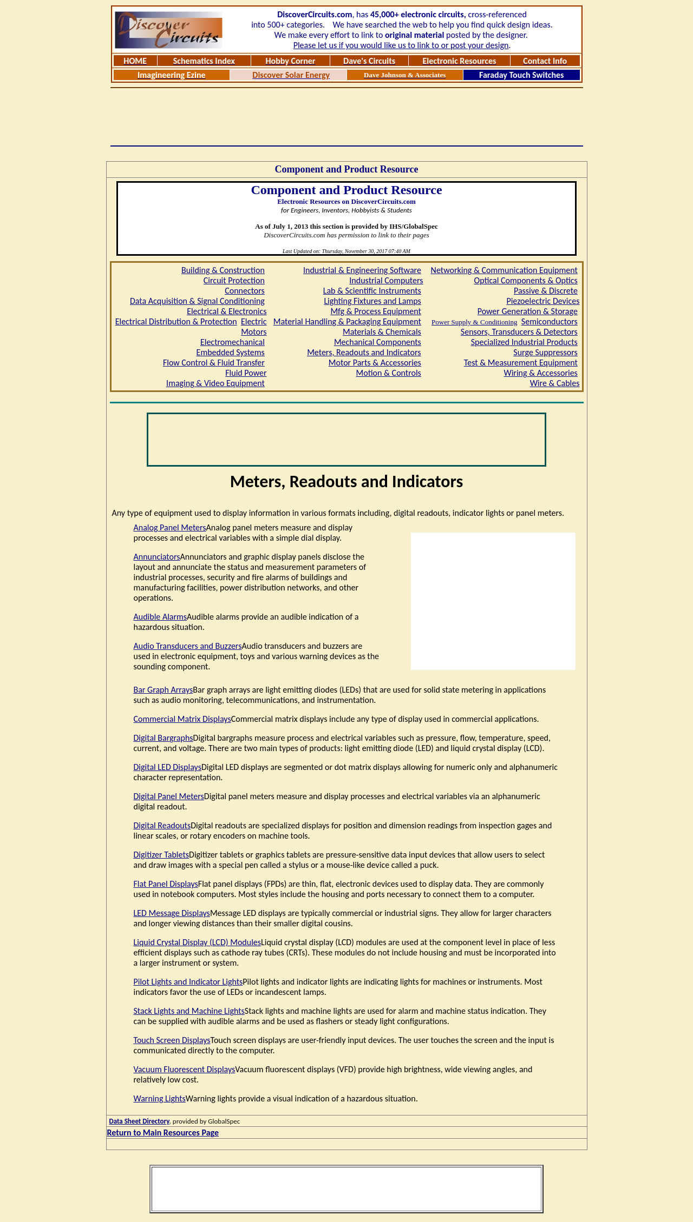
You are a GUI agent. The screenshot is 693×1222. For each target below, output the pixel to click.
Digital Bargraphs (163, 738)
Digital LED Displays (167, 767)
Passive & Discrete (546, 290)
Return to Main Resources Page (163, 1132)
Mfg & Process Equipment (375, 311)
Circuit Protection (234, 280)
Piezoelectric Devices (542, 301)
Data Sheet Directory (139, 1121)
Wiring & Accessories (540, 373)
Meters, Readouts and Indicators (364, 352)
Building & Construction (223, 270)
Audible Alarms (160, 617)
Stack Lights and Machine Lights (189, 1011)
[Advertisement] (346, 116)
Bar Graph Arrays (163, 690)
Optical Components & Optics (526, 280)
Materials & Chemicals (382, 332)
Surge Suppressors (545, 352)
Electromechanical (232, 342)
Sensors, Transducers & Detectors (519, 332)
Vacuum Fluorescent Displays (185, 1069)
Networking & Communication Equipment (504, 270)
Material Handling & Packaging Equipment (347, 321)
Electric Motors (254, 326)
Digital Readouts (162, 825)
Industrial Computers (386, 280)
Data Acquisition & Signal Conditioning (197, 301)
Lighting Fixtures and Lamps (372, 301)
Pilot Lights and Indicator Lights (188, 982)
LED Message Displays (172, 913)
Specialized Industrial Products (524, 342)
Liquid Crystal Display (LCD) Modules (197, 942)
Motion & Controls (388, 373)
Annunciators (157, 557)
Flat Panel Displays (166, 884)
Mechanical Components (377, 342)
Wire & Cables (555, 383)
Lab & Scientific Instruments (372, 290)
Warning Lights (160, 1098)
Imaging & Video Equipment (215, 383)
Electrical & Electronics (226, 311)
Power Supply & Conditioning (475, 322)
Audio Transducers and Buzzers (188, 646)
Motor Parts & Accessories (375, 362)
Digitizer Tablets (161, 854)
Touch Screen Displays (172, 1040)
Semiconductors (549, 321)
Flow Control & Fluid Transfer (214, 362)
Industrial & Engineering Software (362, 270)
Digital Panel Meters (169, 796)
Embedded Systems (231, 352)
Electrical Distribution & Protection (176, 321)
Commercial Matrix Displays (182, 719)
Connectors (245, 290)
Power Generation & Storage (528, 311)
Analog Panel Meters (170, 527)
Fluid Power (245, 373)
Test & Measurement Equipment (521, 362)
